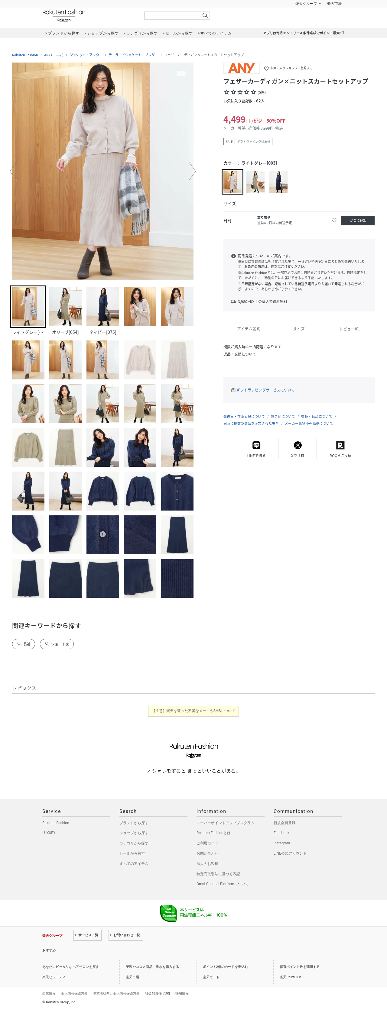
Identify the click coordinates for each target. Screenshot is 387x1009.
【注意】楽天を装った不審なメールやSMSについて (194, 711)
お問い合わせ (207, 853)
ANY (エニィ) (53, 55)
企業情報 (49, 993)
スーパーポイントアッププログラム (226, 823)
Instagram (282, 843)
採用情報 (182, 993)
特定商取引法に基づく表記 (218, 874)
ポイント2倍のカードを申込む (225, 967)
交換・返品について (316, 416)
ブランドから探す (133, 823)
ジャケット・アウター (86, 55)
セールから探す (132, 853)
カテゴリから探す (133, 843)
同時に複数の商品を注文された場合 (251, 423)
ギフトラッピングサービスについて (266, 390)
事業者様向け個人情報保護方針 (116, 993)
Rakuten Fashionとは (214, 833)
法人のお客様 (207, 864)
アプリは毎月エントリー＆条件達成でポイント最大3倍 (304, 33)
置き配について (283, 416)
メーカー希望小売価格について (309, 423)
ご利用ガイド (207, 843)
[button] (13, 171)
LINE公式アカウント (290, 853)
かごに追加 (358, 220)
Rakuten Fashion (89, 16)
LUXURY (49, 833)
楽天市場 (334, 4)
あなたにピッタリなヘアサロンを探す (70, 967)
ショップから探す (133, 833)
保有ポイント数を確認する (300, 967)
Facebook (281, 833)
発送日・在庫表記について (244, 416)
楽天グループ (306, 4)
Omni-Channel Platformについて (223, 884)
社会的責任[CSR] (157, 993)
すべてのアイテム (133, 864)
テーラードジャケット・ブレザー (133, 55)
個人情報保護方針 (74, 993)
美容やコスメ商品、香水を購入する (152, 967)
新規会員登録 (284, 823)
